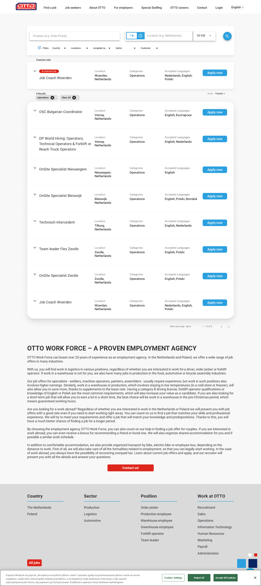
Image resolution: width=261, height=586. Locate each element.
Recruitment (206, 507)
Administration (208, 553)
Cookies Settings (173, 577)
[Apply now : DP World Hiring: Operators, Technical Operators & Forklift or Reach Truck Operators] (215, 139)
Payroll (202, 547)
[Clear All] (74, 97)
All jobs (34, 563)
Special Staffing (151, 7)
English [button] (237, 7)
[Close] (255, 578)
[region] (130, 578)
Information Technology (215, 527)
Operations (205, 520)
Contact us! (130, 468)
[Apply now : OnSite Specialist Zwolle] (215, 276)
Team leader (150, 540)
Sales (202, 514)
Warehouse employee (156, 520)
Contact (202, 7)
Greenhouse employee (157, 527)
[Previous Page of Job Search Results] (221, 326)
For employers (123, 7)
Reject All (199, 577)
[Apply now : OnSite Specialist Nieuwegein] (215, 169)
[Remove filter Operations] (52, 97)
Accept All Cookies (226, 577)
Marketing (205, 540)
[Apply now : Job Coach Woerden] (215, 73)
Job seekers (73, 7)
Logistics (90, 514)
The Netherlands (39, 507)
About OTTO (97, 7)
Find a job (50, 7)
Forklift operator (152, 533)
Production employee (156, 514)
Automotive (92, 520)
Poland (32, 514)
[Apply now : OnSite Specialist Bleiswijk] (215, 196)
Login (219, 7)
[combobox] (74, 36)
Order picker (149, 507)
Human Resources (211, 533)
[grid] (125, 97)
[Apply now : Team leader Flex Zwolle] (215, 249)
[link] (130, 75)
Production (92, 507)
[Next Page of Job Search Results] (228, 326)
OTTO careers (179, 7)
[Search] (227, 36)
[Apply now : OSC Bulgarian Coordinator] (215, 112)
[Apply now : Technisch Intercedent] (215, 223)
